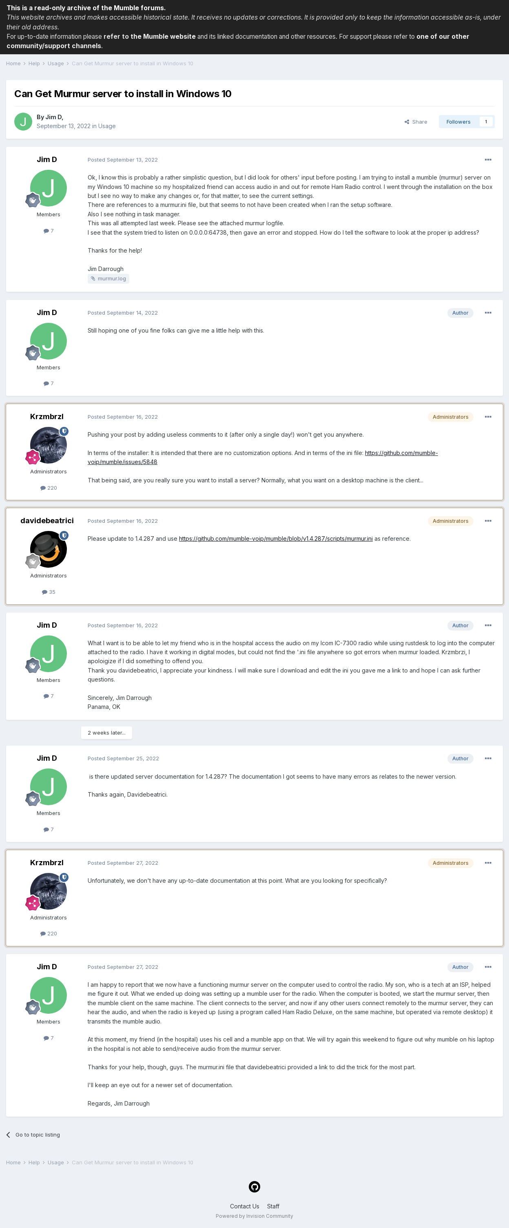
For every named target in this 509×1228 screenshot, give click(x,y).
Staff (273, 1206)
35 (48, 591)
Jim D (53, 116)
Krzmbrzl (47, 416)
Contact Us (244, 1206)
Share (416, 121)
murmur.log (112, 278)
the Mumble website (163, 36)
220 (48, 487)
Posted (123, 159)
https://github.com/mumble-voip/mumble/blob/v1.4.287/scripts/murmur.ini (276, 538)
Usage (107, 125)
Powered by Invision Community (254, 1216)
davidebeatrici (47, 520)
